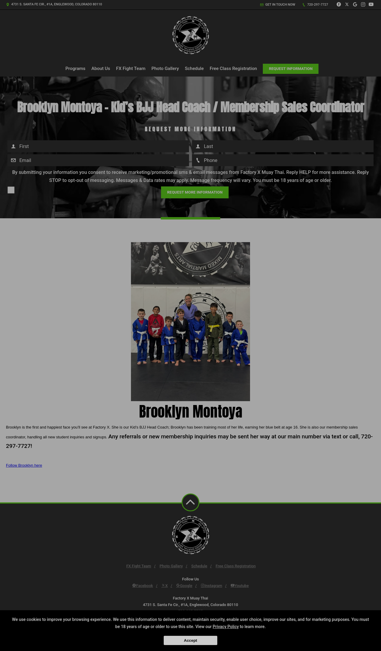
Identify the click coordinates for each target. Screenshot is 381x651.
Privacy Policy (226, 626)
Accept (190, 640)
